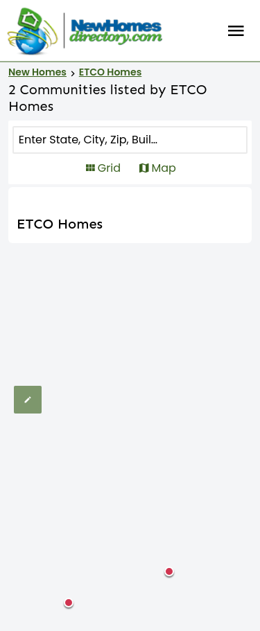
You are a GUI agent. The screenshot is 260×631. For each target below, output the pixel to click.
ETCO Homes (110, 72)
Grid (109, 168)
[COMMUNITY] (88, 140)
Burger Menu (236, 31)
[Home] (84, 31)
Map (163, 168)
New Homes (37, 72)
